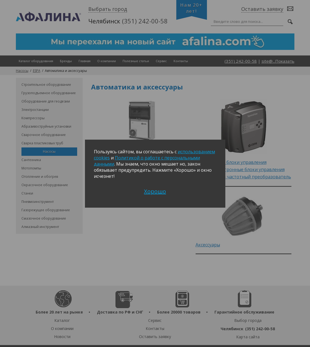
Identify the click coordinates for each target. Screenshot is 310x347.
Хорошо (155, 191)
